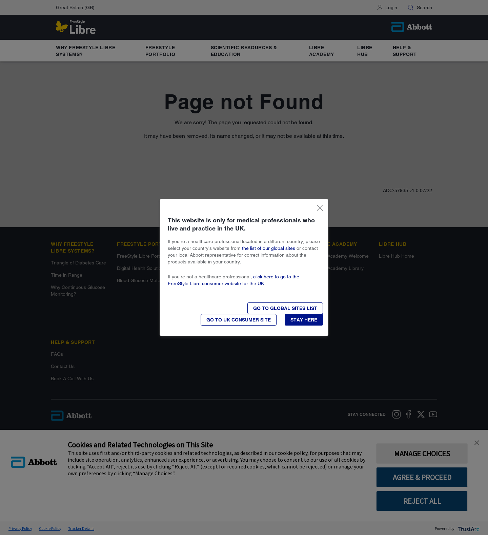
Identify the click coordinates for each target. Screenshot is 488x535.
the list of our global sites (268, 248)
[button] (304, 320)
